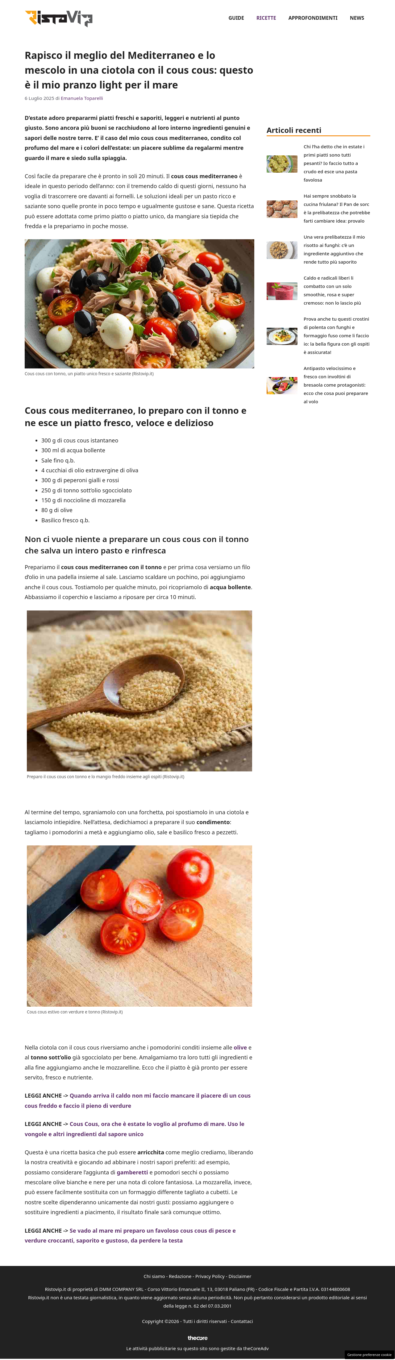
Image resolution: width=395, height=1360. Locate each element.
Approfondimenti (313, 17)
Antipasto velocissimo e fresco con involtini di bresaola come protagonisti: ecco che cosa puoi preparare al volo (336, 385)
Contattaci (242, 1321)
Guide (236, 17)
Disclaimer (239, 1276)
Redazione (180, 1276)
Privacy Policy (210, 1276)
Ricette (266, 17)
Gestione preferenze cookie (369, 1354)
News (357, 17)
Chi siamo (154, 1276)
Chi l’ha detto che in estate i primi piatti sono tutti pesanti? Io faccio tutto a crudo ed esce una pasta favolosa (334, 163)
